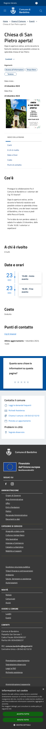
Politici (8, 511)
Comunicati (10, 598)
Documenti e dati (13, 519)
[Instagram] (12, 483)
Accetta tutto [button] (23, 714)
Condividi (10, 59)
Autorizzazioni (12, 582)
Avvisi (8, 602)
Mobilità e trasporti (14, 550)
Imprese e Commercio (15, 543)
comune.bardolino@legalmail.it (19, 646)
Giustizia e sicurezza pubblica (18, 566)
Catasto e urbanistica (14, 547)
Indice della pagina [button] (15, 137)
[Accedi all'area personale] (36, 3)
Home (5, 21)
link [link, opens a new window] (10, 709)
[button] (23, 725)
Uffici (8, 503)
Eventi (32, 21)
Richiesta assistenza (14, 672)
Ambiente (10, 574)
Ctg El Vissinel (10, 333)
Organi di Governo (13, 495)
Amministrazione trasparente (18, 684)
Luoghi (8, 613)
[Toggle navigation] (4, 10)
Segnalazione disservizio (16, 664)
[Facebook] (5, 483)
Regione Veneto (10, 2)
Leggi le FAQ (11, 668)
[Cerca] (40, 10)
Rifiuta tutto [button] (23, 720)
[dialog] (23, 708)
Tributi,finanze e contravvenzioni (19, 570)
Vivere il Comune (18, 21)
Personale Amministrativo (16, 515)
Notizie (9, 594)
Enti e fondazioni (13, 507)
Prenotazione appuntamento (17, 660)
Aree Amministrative (14, 499)
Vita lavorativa (12, 539)
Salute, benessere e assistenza (18, 578)
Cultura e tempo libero (15, 535)
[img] (37, 136)
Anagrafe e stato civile (15, 531)
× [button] (43, 689)
